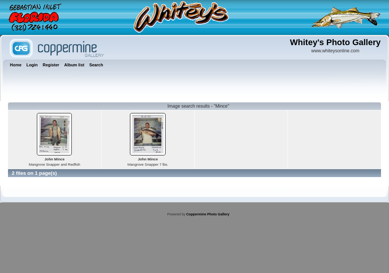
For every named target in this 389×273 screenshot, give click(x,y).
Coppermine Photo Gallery (207, 214)
